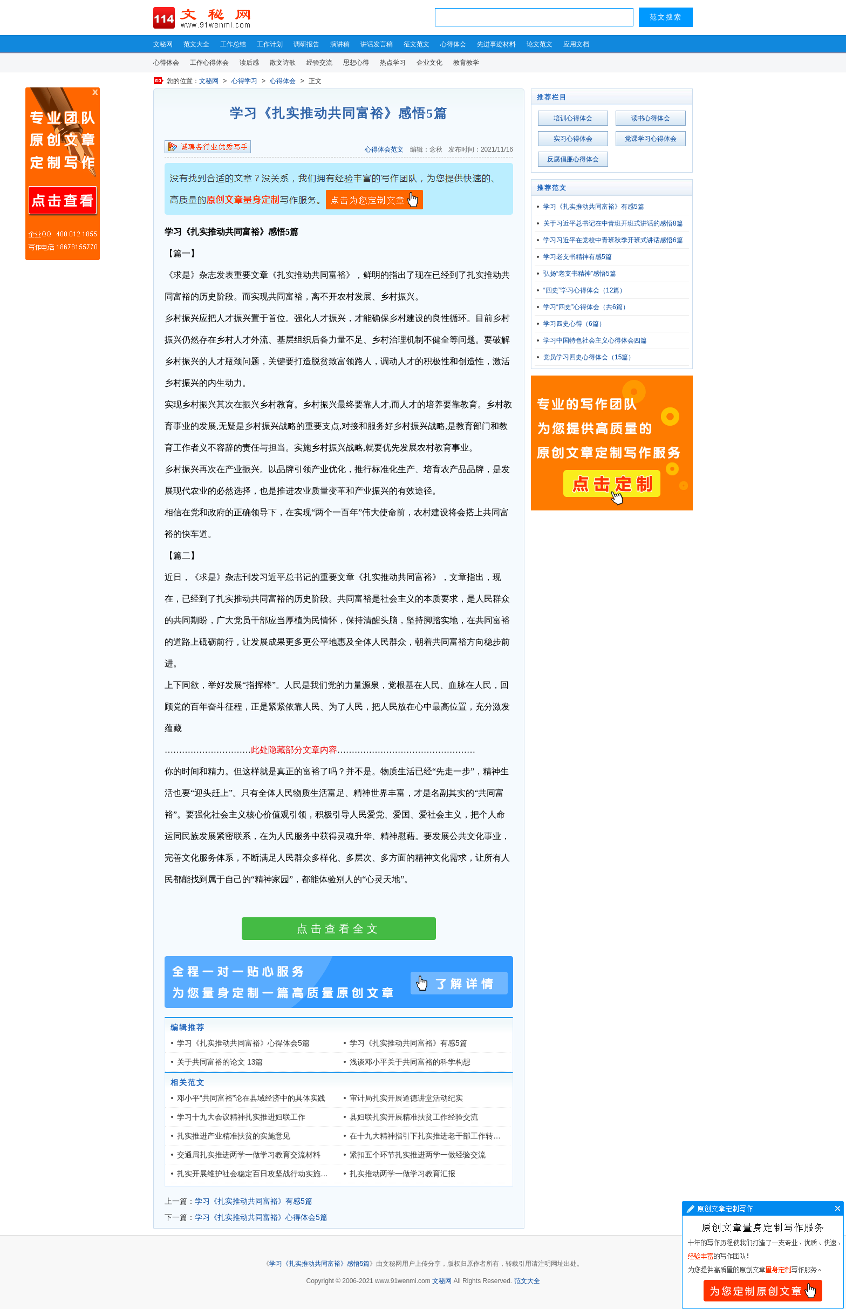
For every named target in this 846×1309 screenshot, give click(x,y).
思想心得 (356, 62)
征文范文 (416, 44)
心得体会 (453, 44)
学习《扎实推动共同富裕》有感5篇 (408, 1043)
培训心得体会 (573, 118)
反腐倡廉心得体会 (573, 159)
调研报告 (306, 44)
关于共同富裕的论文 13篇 (220, 1062)
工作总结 (233, 44)
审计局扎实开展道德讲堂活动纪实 (406, 1098)
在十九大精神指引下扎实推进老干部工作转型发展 (433, 1135)
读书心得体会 (650, 118)
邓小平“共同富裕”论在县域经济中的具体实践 (251, 1098)
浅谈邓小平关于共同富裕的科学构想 (410, 1062)
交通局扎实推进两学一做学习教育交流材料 (248, 1154)
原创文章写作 (62, 173)
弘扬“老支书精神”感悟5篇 (579, 273)
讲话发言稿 (376, 44)
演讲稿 (340, 44)
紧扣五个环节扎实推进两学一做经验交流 (418, 1154)
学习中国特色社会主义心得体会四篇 (595, 340)
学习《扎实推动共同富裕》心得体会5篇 (243, 1043)
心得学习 (244, 81)
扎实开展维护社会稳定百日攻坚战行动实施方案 (256, 1173)
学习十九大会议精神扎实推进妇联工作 (241, 1117)
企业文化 (429, 62)
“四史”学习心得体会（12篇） (584, 290)
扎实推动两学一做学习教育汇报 (402, 1173)
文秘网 (163, 44)
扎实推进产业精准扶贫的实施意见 (233, 1135)
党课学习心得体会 (651, 138)
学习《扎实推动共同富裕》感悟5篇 (319, 1263)
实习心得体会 (573, 138)
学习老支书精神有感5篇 (577, 257)
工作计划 (270, 44)
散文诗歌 (283, 62)
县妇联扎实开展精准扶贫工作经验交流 (414, 1117)
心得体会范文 (384, 149)
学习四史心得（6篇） (574, 324)
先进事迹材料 (496, 44)
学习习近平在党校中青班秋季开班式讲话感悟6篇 (613, 240)
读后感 (249, 62)
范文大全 (196, 44)
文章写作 (763, 1255)
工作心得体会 (209, 62)
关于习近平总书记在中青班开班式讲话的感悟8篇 (613, 223)
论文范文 (539, 44)
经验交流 (319, 62)
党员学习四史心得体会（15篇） (588, 357)
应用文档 (576, 44)
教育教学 (466, 62)
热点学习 (393, 62)
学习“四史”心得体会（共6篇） (586, 307)
